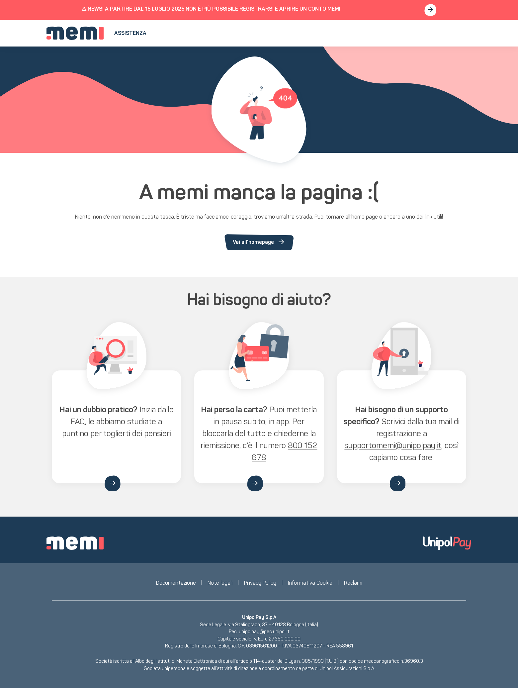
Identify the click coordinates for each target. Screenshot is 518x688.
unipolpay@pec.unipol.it (264, 632)
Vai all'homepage (259, 242)
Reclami (353, 583)
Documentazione (176, 583)
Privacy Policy (260, 583)
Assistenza (130, 33)
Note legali (220, 583)
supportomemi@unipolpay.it (392, 445)
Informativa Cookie (310, 583)
